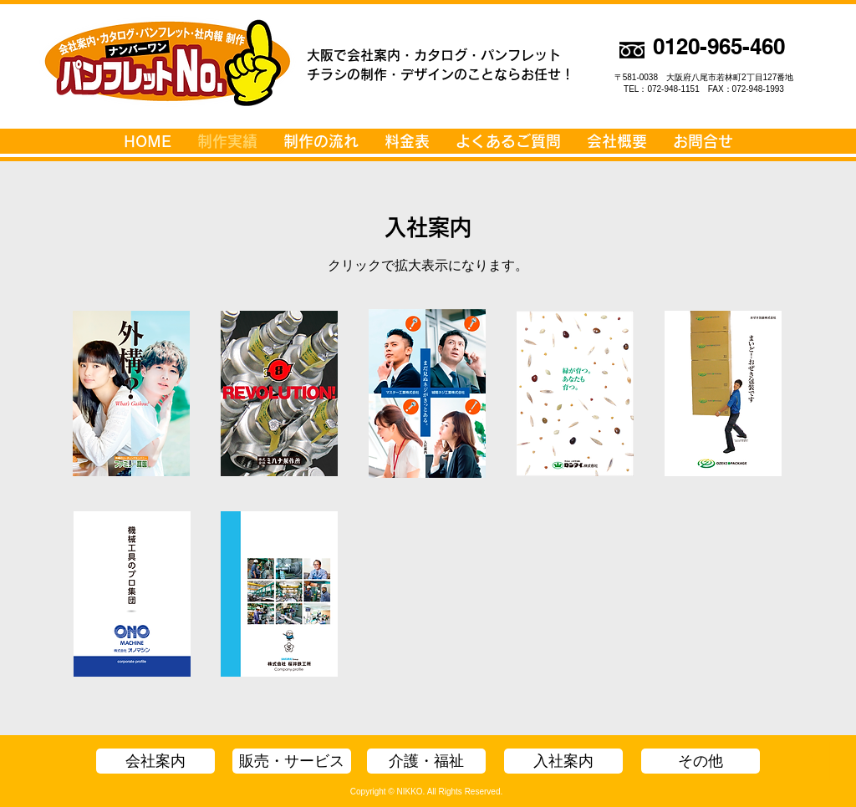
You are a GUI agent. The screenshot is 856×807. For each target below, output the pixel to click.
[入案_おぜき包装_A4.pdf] (723, 395)
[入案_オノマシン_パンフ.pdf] (132, 596)
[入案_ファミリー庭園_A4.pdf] (131, 395)
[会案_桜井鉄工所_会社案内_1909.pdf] (279, 596)
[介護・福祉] (426, 761)
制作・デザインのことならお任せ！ (467, 74)
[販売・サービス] (291, 761)
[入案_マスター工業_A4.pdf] (427, 395)
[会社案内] (155, 761)
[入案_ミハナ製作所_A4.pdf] (279, 395)
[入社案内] (563, 761)
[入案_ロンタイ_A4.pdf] (575, 395)
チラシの (333, 74)
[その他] (700, 761)
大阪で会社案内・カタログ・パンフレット (434, 55)
